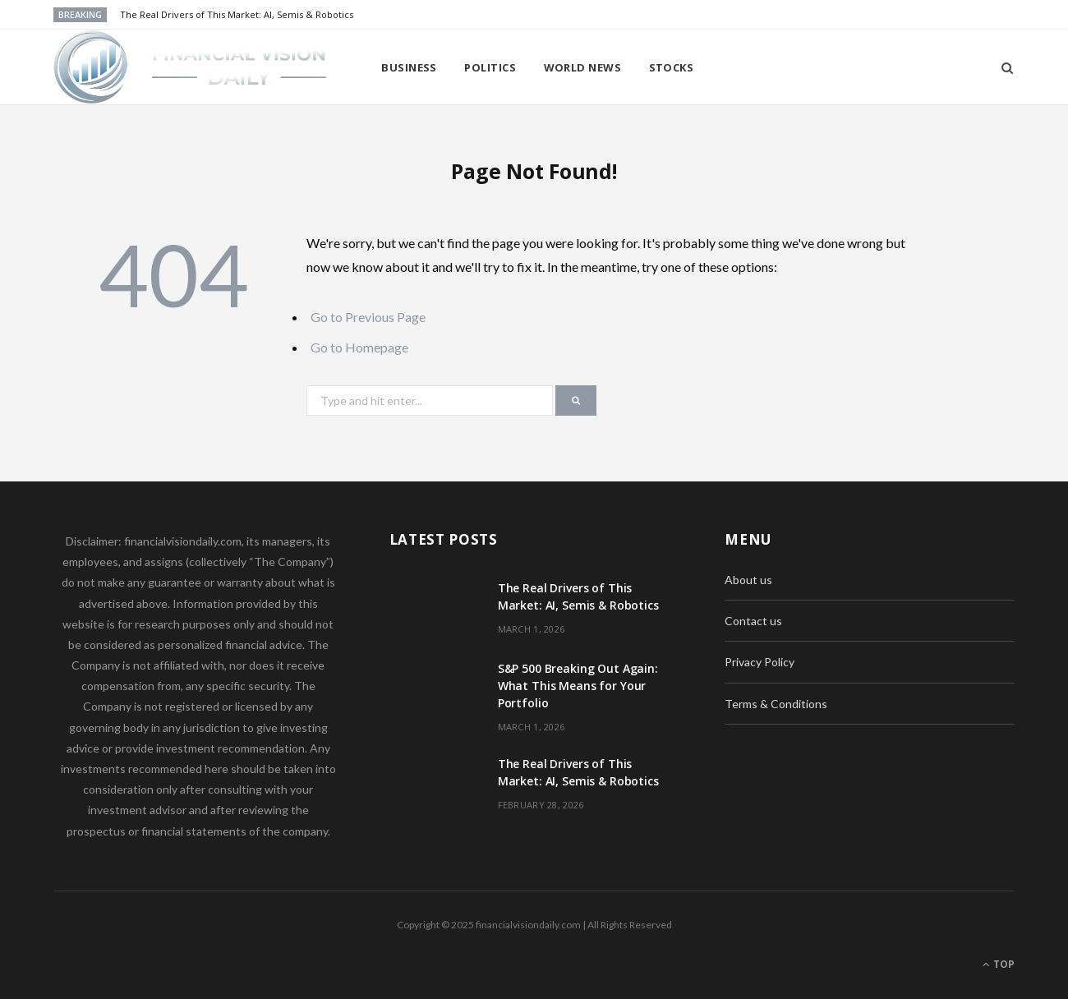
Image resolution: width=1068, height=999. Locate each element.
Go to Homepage (359, 347)
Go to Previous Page (368, 317)
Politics (490, 67)
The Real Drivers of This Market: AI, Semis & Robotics (236, 15)
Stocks (671, 67)
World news (583, 67)
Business (409, 67)
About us (748, 580)
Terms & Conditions (776, 704)
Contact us (753, 621)
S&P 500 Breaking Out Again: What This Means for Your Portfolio (578, 686)
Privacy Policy (759, 662)
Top (999, 964)
